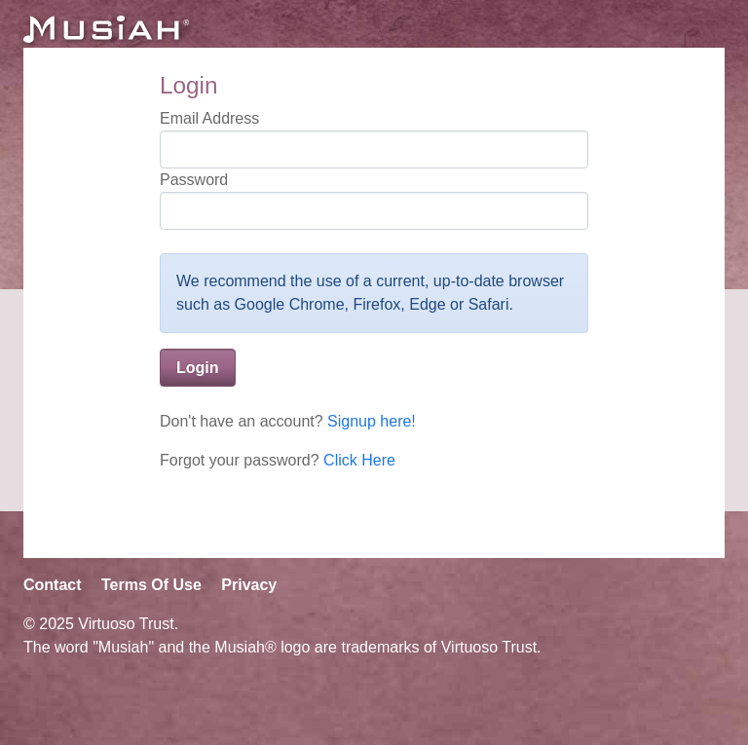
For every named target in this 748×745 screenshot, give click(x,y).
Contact (52, 585)
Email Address (209, 118)
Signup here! (371, 421)
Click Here (359, 460)
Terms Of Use (151, 585)
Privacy (249, 585)
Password (194, 179)
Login (197, 367)
